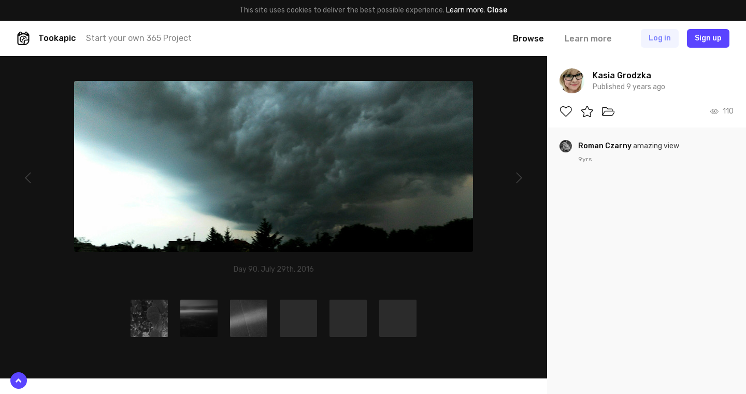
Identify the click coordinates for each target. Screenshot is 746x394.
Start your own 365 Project (139, 38)
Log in (660, 38)
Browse (528, 39)
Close (497, 10)
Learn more (465, 10)
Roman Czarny (605, 146)
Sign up (708, 38)
